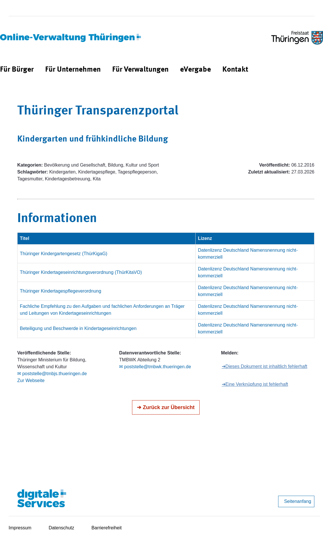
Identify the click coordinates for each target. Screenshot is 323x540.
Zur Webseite (31, 380)
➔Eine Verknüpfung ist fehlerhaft (255, 384)
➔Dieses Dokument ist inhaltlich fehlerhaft (264, 366)
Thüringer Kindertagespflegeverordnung (60, 291)
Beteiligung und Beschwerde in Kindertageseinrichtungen (78, 328)
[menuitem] (17, 69)
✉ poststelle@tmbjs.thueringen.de (52, 373)
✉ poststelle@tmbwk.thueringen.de (155, 366)
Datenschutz (61, 527)
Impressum (20, 527)
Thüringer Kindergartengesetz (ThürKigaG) (63, 253)
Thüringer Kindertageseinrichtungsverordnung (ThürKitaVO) (81, 272)
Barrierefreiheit (106, 527)
